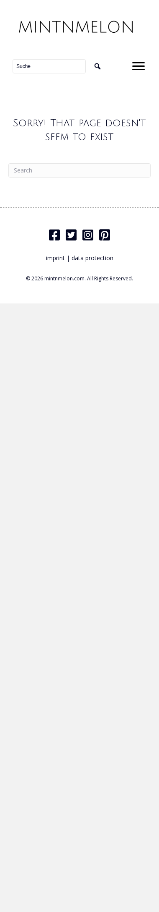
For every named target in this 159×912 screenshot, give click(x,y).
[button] (97, 66)
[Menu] (138, 66)
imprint (55, 258)
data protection (92, 258)
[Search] (79, 170)
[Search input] (49, 66)
